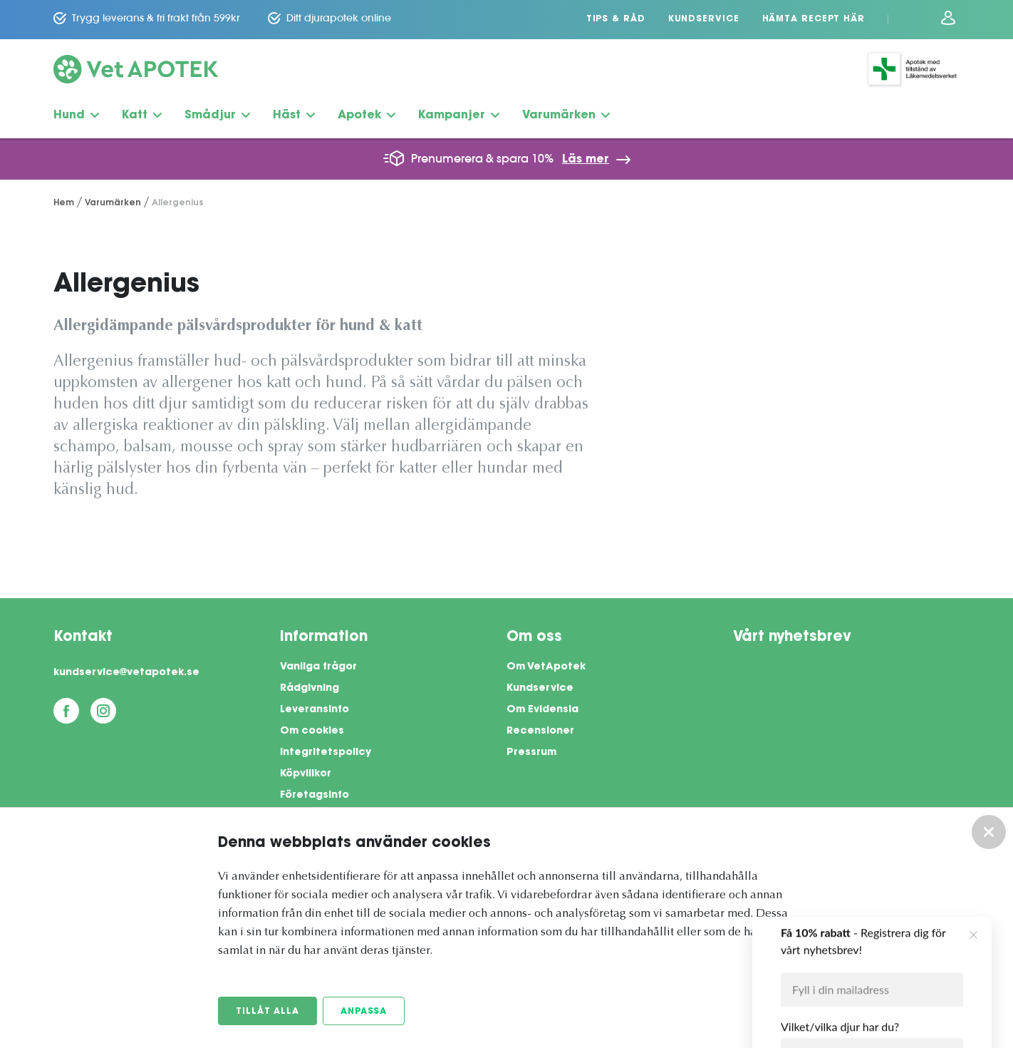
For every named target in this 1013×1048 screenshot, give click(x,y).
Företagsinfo (314, 796)
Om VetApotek (546, 667)
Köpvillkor (305, 774)
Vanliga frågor (318, 667)
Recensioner (540, 731)
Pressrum (531, 753)
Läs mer (585, 159)
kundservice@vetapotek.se (126, 673)
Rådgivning (309, 689)
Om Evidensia (542, 710)
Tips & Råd (615, 19)
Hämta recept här (813, 19)
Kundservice (703, 19)
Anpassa (364, 1011)
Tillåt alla (267, 1011)
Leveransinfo (314, 710)
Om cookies (312, 731)
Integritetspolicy (325, 753)
